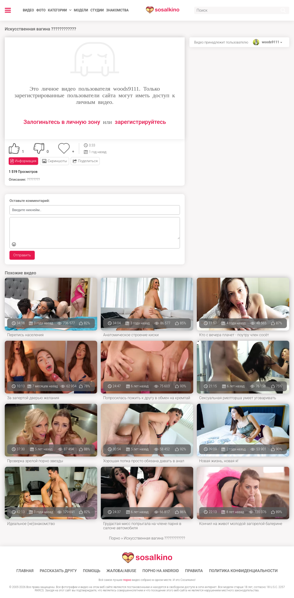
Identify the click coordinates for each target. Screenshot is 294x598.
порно (127, 580)
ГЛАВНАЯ (25, 571)
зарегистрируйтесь (140, 122)
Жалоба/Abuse (121, 571)
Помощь (91, 571)
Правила (194, 571)
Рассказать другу (58, 571)
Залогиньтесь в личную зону (62, 122)
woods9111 (270, 42)
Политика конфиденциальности (243, 571)
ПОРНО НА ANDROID (160, 571)
